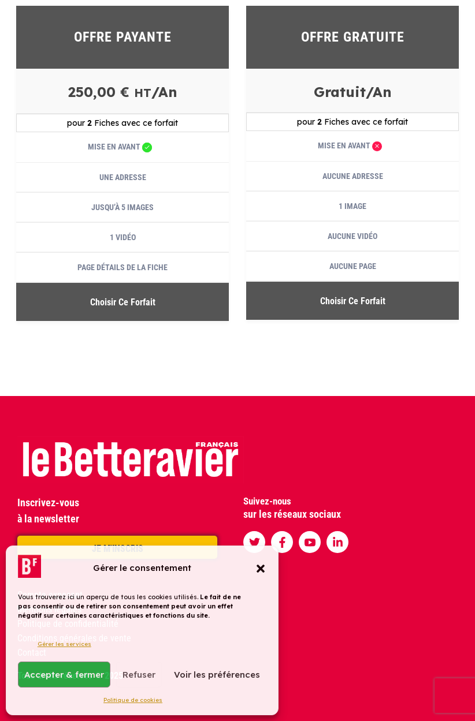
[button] (260, 568)
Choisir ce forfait (122, 302)
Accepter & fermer (64, 674)
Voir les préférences (217, 674)
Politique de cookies (132, 700)
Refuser (139, 674)
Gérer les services (64, 644)
